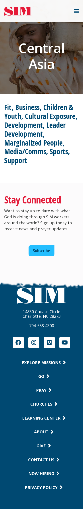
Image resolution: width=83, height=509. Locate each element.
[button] (76, 11)
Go (41, 376)
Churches (41, 404)
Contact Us (41, 459)
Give (41, 445)
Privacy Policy (41, 487)
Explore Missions (41, 362)
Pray (41, 390)
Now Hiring (41, 473)
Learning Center (41, 418)
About (41, 431)
